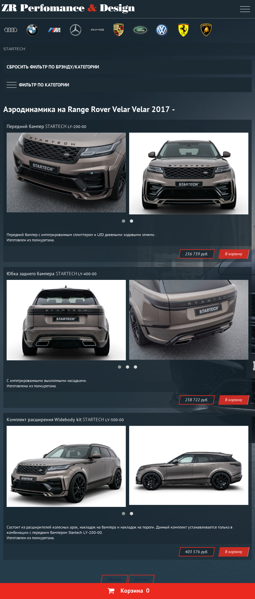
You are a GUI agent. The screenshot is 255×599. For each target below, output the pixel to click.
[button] (124, 221)
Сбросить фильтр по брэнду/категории (53, 67)
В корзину (234, 253)
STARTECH (14, 49)
